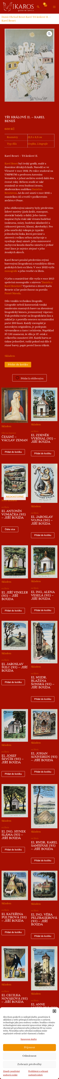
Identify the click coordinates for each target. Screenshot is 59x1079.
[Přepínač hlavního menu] (54, 7)
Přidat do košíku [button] (13, 452)
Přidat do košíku (18, 364)
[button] (54, 1011)
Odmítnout (29, 1055)
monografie (11, 271)
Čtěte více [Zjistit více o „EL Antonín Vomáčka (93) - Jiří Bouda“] (10, 529)
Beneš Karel (25, 17)
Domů (5, 17)
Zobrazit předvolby (29, 1064)
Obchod (13, 17)
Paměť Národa (12, 293)
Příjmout (29, 1047)
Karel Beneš (11, 163)
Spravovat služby (29, 1039)
